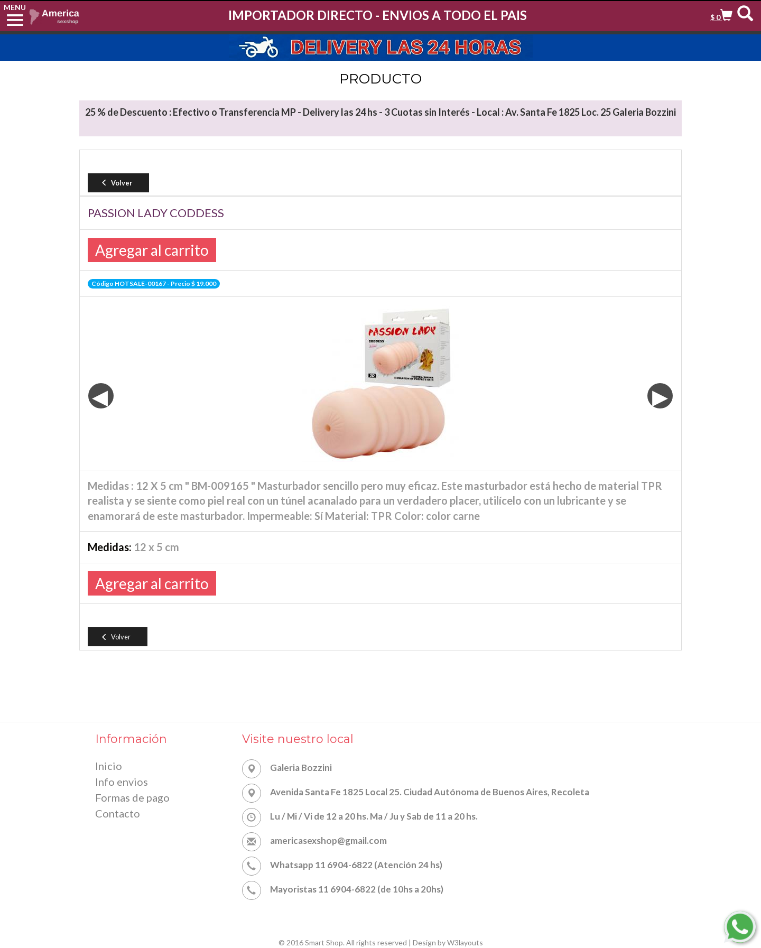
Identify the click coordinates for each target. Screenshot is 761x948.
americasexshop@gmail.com (328, 840)
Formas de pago (132, 799)
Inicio (108, 766)
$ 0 (716, 17)
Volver (116, 183)
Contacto (117, 815)
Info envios (121, 782)
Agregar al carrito (152, 250)
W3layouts (465, 942)
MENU (15, 7)
